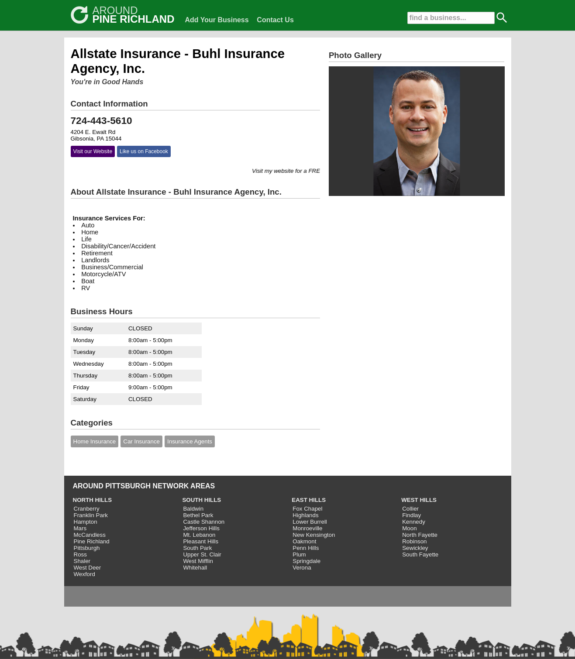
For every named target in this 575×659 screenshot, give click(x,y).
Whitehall (195, 567)
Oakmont (304, 541)
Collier (410, 508)
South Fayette (420, 554)
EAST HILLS (309, 500)
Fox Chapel (307, 508)
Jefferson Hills (201, 528)
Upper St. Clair (202, 554)
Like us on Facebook (144, 151)
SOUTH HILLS (201, 500)
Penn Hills (306, 548)
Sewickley (415, 548)
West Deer (87, 567)
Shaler (82, 561)
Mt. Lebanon (199, 535)
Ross (80, 554)
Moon (409, 528)
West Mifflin (198, 561)
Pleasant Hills (200, 541)
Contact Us (275, 20)
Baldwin (193, 508)
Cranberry (87, 508)
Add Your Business (217, 20)
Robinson (414, 541)
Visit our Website (93, 151)
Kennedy (413, 521)
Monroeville (307, 528)
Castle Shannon (203, 521)
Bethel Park (198, 515)
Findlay (411, 515)
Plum (299, 554)
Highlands (305, 515)
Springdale (306, 561)
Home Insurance (94, 441)
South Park (197, 548)
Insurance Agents (189, 441)
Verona (302, 567)
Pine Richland (92, 541)
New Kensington (314, 535)
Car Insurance (141, 441)
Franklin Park (91, 515)
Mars (80, 528)
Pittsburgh (87, 548)
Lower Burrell (310, 521)
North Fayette (419, 535)
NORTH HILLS (92, 500)
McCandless (90, 535)
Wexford (84, 574)
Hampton (85, 521)
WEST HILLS (419, 500)
